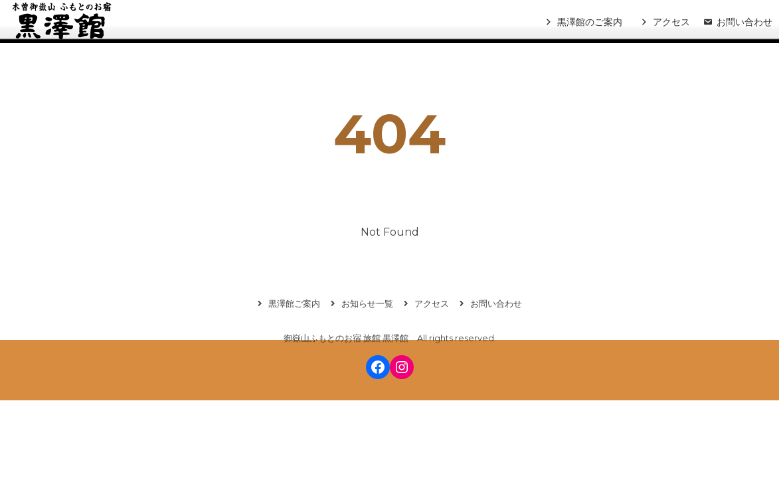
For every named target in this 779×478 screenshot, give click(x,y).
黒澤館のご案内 (589, 22)
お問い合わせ (744, 22)
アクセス (671, 22)
